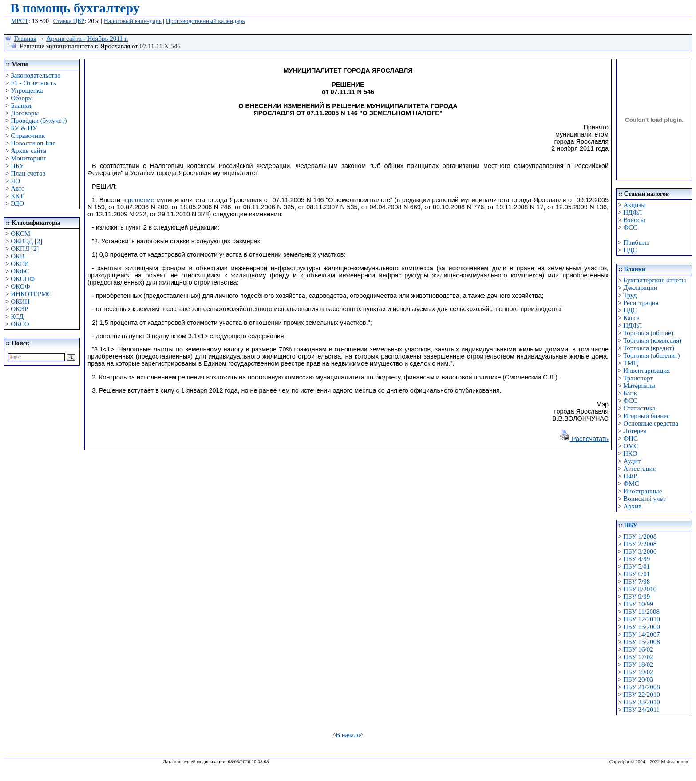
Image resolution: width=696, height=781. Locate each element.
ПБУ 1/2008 (639, 536)
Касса (631, 317)
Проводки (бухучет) (39, 120)
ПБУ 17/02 (638, 656)
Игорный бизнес (646, 415)
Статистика (639, 408)
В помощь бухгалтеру (75, 7)
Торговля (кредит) (648, 347)
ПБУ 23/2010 (641, 702)
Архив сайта (28, 150)
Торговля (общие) (648, 332)
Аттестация (639, 468)
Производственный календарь (205, 21)
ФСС (630, 227)
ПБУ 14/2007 (641, 634)
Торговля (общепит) (651, 355)
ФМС (631, 483)
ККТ (17, 195)
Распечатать (584, 438)
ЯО (15, 180)
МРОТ (19, 21)
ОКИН (20, 301)
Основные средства (650, 423)
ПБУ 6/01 (636, 574)
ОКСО (20, 324)
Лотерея (634, 430)
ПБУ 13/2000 (641, 626)
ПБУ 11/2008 (641, 611)
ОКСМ (20, 233)
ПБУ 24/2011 (641, 709)
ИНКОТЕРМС (31, 293)
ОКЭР (19, 308)
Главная (25, 38)
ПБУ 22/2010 (641, 694)
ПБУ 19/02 (638, 672)
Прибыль (636, 242)
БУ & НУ (24, 128)
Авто (17, 188)
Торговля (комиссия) (652, 340)
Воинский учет (644, 498)
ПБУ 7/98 (636, 581)
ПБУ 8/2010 (639, 589)
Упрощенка (27, 90)
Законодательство (35, 75)
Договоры (25, 113)
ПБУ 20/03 (638, 679)
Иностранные (642, 491)
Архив (632, 506)
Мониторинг (28, 158)
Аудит (632, 461)
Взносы (634, 219)
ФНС (630, 438)
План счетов (28, 173)
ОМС (630, 445)
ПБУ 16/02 (638, 649)
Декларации (640, 287)
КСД (17, 316)
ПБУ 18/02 (638, 664)
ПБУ (17, 165)
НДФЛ (632, 212)
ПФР (630, 476)
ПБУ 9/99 (636, 596)
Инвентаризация (646, 370)
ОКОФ (20, 286)
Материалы (639, 385)
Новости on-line (33, 143)
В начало (348, 734)
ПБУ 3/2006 (639, 551)
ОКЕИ (20, 263)
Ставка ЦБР (69, 21)
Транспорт (638, 378)
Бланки (21, 105)
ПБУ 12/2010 (641, 619)
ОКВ (17, 256)
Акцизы (634, 204)
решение (141, 199)
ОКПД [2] (25, 248)
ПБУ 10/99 (638, 604)
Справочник (28, 135)
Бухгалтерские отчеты (654, 280)
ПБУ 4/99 (636, 558)
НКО (630, 453)
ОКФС (20, 271)
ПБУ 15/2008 (641, 641)
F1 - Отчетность (33, 82)
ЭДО (17, 203)
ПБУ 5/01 (636, 566)
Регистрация (641, 302)
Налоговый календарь (133, 21)
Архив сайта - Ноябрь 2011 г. (87, 38)
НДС (630, 250)
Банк (630, 393)
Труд (630, 295)
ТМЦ (630, 363)
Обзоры (21, 98)
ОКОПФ (23, 278)
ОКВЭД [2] (26, 241)
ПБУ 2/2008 (639, 543)
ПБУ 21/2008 (641, 687)
